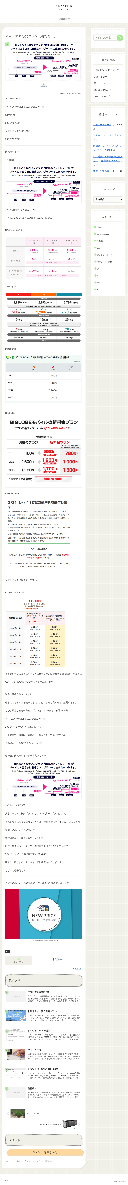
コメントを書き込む (45, 1152)
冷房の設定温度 (101, 171)
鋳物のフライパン (102, 146)
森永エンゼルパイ (103, 90)
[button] (120, 38)
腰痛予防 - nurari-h (110, 160)
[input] (107, 38)
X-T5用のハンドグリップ (106, 70)
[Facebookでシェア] (44, 85)
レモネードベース (102, 124)
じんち (118, 135)
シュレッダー (100, 76)
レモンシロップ (102, 96)
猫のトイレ (99, 83)
